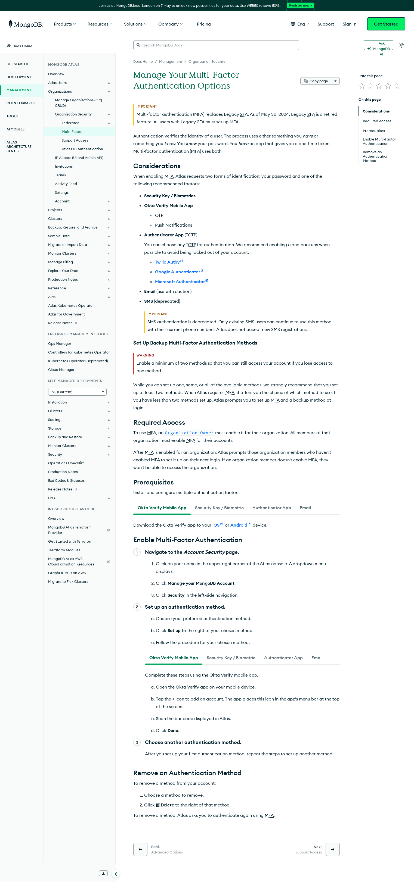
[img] (362, 86)
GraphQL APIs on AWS (67, 573)
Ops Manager (59, 343)
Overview (56, 74)
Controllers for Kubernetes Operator (79, 352)
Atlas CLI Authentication (82, 149)
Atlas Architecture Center (19, 146)
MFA (234, 121)
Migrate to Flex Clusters (68, 581)
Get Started (386, 24)
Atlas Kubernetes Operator (71, 305)
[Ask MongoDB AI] (378, 45)
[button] (300, 23)
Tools (12, 116)
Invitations (64, 166)
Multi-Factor (72, 131)
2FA (244, 114)
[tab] (162, 508)
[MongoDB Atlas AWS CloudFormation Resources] (79, 561)
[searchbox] (216, 45)
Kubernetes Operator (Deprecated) (78, 361)
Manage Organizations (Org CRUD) (78, 103)
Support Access (75, 140)
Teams (60, 175)
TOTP (191, 234)
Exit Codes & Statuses (66, 480)
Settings (62, 192)
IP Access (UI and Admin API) (79, 157)
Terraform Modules (64, 550)
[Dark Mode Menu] (401, 45)
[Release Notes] (79, 322)
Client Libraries (21, 103)
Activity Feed (66, 184)
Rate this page (371, 76)
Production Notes (63, 472)
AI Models (15, 129)
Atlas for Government (66, 314)
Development (19, 77)
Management (19, 90)
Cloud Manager (61, 369)
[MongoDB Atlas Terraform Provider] (79, 530)
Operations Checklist (66, 463)
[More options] (335, 81)
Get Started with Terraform (71, 541)
